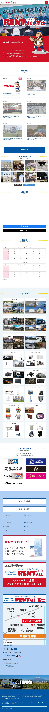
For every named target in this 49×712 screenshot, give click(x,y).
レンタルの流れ (28, 519)
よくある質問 (24, 509)
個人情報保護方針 (28, 522)
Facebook (24, 226)
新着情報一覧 (24, 149)
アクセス (26, 530)
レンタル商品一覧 (7, 515)
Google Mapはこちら (8, 645)
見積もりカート (28, 515)
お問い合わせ (6, 526)
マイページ (6, 519)
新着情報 (5, 530)
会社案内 (26, 526)
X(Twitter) (24, 231)
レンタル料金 (24, 501)
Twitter (17, 656)
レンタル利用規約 (7, 522)
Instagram (20, 656)
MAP (16, 648)
